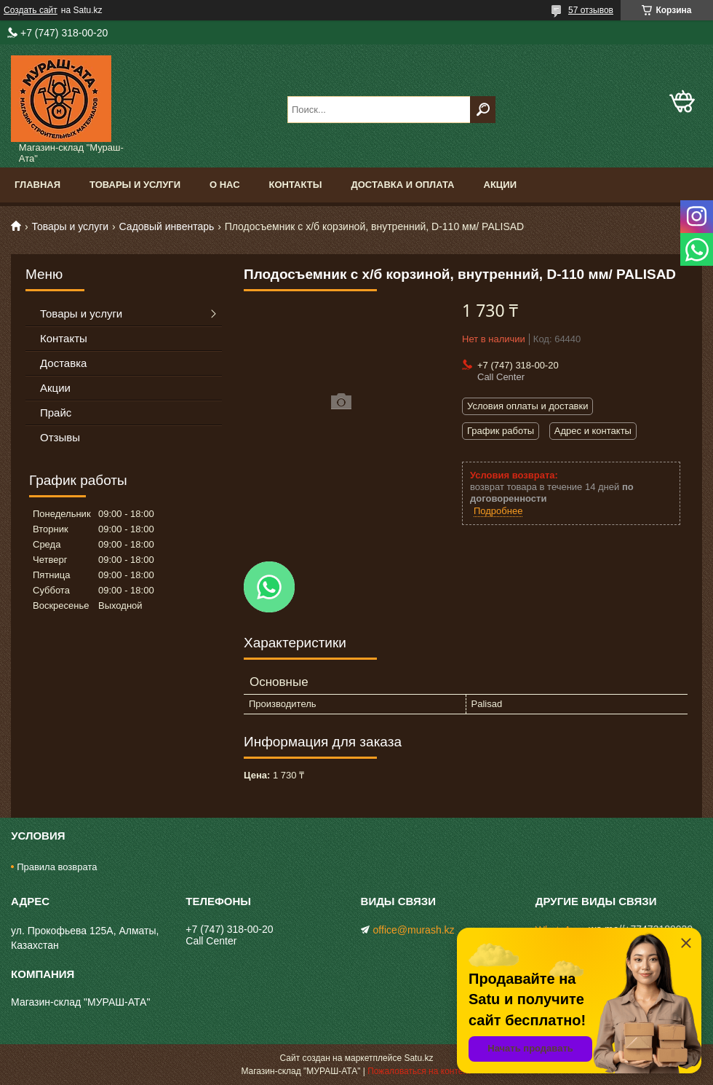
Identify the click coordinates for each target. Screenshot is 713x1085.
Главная (37, 184)
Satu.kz (418, 1058)
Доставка (63, 363)
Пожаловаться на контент (419, 1071)
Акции (500, 184)
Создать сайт (30, 10)
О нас (225, 184)
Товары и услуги (134, 184)
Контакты (295, 184)
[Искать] (482, 109)
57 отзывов (590, 10)
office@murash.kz (414, 930)
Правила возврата (57, 866)
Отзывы (60, 437)
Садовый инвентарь (167, 226)
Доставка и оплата (402, 184)
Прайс (55, 412)
